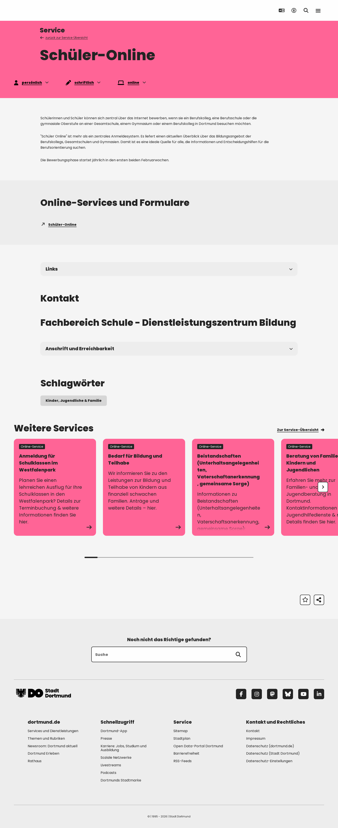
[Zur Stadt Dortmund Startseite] (43, 10)
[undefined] (323, 487)
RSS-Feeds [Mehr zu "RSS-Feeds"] (182, 761)
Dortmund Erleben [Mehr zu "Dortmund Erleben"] (43, 753)
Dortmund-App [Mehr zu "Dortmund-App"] (114, 730)
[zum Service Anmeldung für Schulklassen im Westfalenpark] (55, 487)
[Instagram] (256, 694)
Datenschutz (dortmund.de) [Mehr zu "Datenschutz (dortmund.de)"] (270, 746)
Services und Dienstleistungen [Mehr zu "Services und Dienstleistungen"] (53, 730)
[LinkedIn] (319, 694)
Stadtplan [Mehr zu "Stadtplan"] (181, 738)
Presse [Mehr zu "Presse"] (106, 738)
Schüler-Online (58, 224)
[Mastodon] (272, 694)
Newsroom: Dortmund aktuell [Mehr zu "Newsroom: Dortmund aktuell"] (52, 746)
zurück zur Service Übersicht (64, 38)
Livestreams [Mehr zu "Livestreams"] (111, 765)
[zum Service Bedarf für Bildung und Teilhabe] (144, 487)
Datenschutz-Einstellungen (269, 761)
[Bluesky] (288, 694)
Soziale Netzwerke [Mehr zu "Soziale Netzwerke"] (116, 757)
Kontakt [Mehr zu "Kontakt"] (253, 730)
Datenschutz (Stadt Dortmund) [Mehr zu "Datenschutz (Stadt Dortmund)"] (273, 753)
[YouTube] (303, 694)
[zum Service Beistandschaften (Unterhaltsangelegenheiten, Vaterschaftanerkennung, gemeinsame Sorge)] (233, 487)
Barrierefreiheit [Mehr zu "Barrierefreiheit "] (186, 753)
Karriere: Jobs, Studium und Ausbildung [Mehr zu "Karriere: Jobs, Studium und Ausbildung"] (123, 748)
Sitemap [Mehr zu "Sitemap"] (180, 730)
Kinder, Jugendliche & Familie (74, 400)
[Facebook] (241, 694)
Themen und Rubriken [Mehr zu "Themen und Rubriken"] (46, 738)
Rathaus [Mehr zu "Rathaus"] (35, 761)
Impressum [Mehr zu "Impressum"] (255, 738)
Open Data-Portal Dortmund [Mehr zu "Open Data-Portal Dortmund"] (198, 746)
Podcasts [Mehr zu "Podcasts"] (108, 772)
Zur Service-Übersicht (300, 429)
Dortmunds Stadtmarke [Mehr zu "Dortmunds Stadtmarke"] (121, 780)
